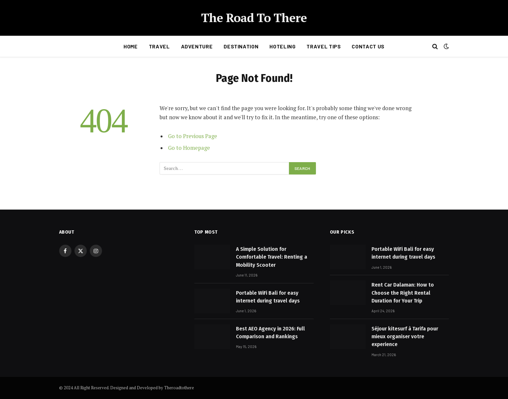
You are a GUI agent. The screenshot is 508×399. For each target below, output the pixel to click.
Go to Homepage (189, 147)
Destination (241, 46)
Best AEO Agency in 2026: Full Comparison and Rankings (270, 332)
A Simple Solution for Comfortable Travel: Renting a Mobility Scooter (271, 257)
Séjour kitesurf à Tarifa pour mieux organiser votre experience (404, 336)
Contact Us (368, 46)
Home (131, 46)
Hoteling (282, 46)
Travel (159, 46)
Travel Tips (323, 46)
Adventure (197, 46)
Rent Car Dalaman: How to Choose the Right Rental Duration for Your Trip (402, 292)
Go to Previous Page (192, 136)
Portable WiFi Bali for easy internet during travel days (268, 297)
